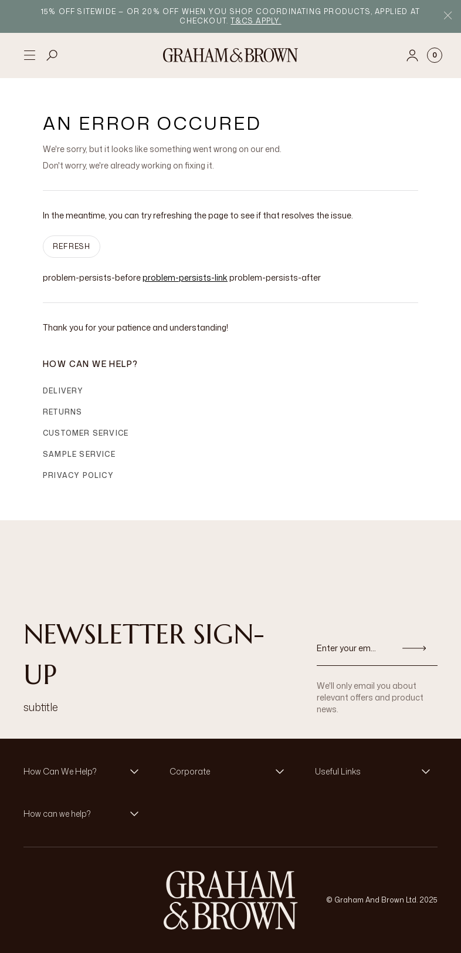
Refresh (71, 246)
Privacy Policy (78, 475)
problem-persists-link (185, 277)
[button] (84, 771)
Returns (62, 412)
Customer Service (85, 433)
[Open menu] (29, 55)
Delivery (63, 391)
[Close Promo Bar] (448, 16)
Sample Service (79, 454)
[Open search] (52, 55)
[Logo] (230, 55)
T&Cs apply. (255, 21)
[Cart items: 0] (434, 55)
